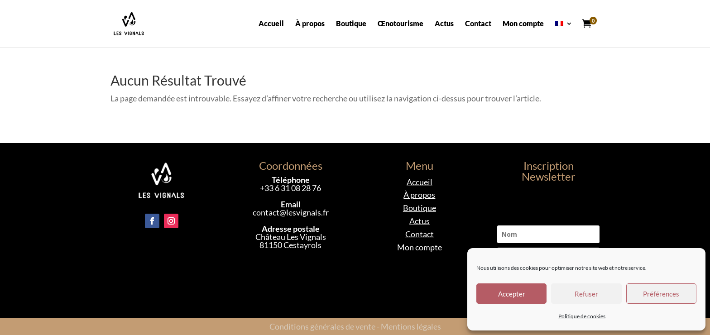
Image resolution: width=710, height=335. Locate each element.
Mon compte (523, 24)
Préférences (661, 294)
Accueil (271, 24)
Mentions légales (411, 326)
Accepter (511, 294)
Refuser (586, 294)
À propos (310, 24)
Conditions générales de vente (322, 326)
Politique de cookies (581, 316)
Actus (444, 24)
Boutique (351, 24)
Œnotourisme (400, 24)
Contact (478, 24)
